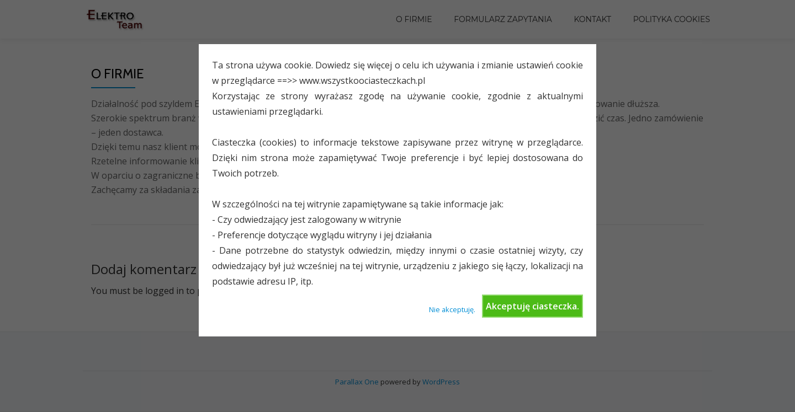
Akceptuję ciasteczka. (532, 306)
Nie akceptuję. (452, 309)
